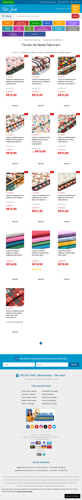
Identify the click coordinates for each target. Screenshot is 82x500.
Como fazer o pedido (29, 391)
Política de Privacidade (24, 491)
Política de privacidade (49, 397)
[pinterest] (37, 427)
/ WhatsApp (44, 375)
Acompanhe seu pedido (50, 391)
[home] (9, 8)
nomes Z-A (42, 53)
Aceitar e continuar (72, 496)
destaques (26, 53)
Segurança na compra (49, 404)
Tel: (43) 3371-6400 (62, 9)
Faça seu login (50, 2)
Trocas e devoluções (49, 400)
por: (33, 152)
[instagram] (41, 427)
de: (7, 88)
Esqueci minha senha (29, 400)
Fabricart (15, 105)
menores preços (52, 53)
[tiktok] (45, 427)
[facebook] (28, 427)
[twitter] (54, 427)
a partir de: (9, 92)
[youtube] (50, 427)
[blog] (32, 427)
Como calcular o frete (29, 397)
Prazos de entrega (28, 404)
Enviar (74, 364)
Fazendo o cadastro (28, 394)
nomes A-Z (34, 53)
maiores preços (65, 53)
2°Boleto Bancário (48, 394)
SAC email (60, 375)
